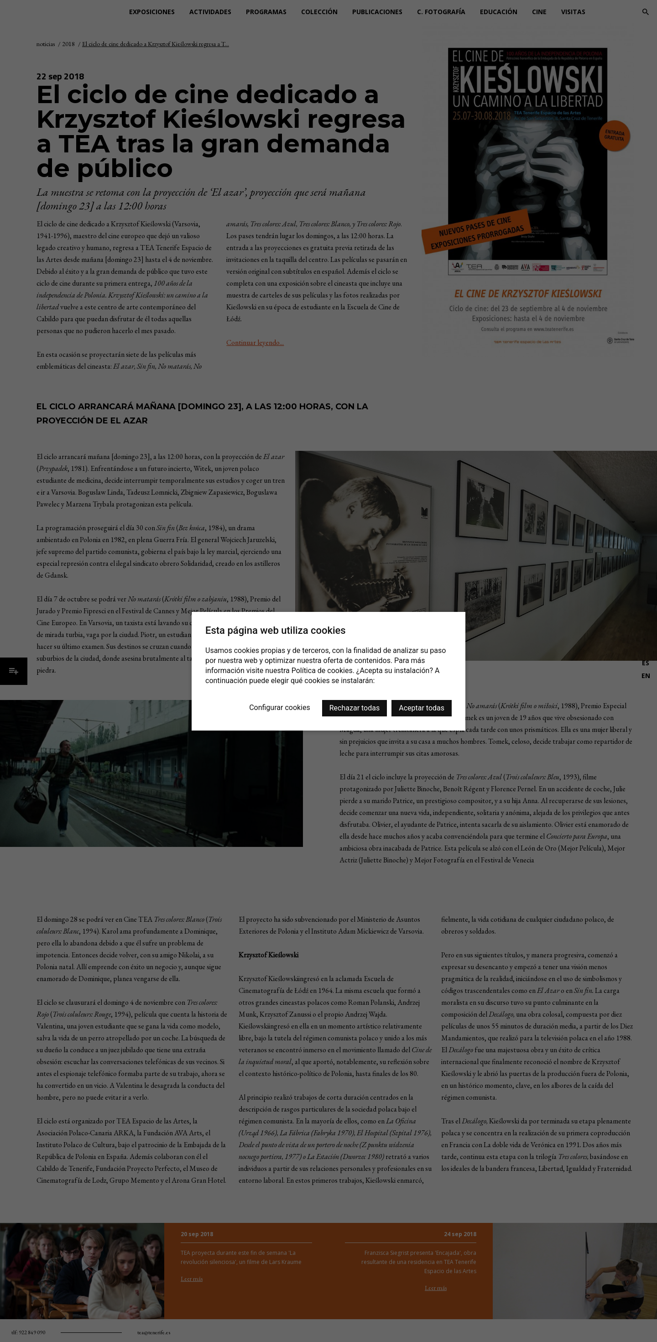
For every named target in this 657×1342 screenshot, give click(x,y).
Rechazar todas (354, 708)
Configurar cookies (279, 707)
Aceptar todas (421, 708)
